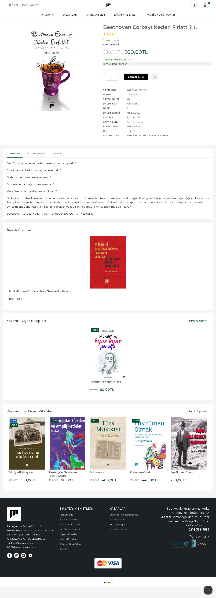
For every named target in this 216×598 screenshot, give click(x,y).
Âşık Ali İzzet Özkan (182, 483)
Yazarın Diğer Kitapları (26, 332)
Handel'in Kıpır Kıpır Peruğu (105, 393)
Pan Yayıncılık (84, 225)
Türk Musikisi (97, 483)
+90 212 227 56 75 (16, 550)
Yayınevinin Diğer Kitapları (30, 422)
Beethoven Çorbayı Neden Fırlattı (28, 225)
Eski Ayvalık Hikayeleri (21, 483)
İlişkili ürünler (19, 241)
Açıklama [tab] (14, 165)
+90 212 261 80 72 (36, 550)
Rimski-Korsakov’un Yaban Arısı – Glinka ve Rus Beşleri (39, 302)
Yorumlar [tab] (56, 165)
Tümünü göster (198, 332)
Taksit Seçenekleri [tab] (35, 165)
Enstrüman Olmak (140, 483)
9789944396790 (63, 225)
